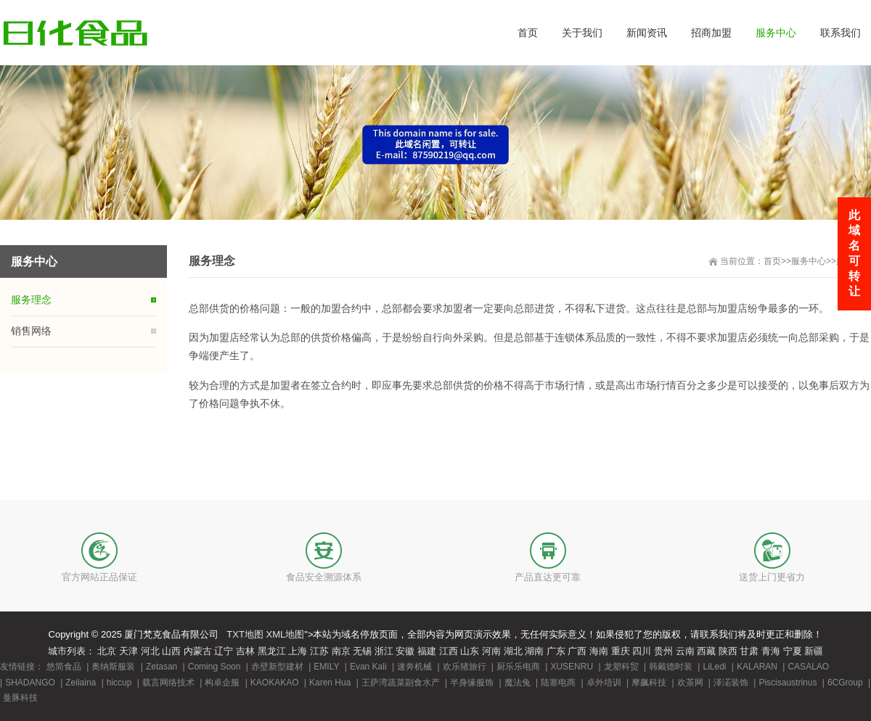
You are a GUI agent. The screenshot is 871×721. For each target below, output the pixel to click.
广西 (577, 651)
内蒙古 (198, 651)
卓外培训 (603, 682)
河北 (150, 651)
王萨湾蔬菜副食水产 (400, 682)
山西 (171, 651)
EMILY (326, 667)
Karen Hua (330, 682)
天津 (128, 651)
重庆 (620, 651)
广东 (556, 651)
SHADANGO (30, 682)
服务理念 (31, 299)
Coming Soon (214, 667)
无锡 (362, 651)
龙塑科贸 (621, 667)
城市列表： (71, 651)
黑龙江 (272, 651)
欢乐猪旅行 (464, 667)
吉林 (245, 651)
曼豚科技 (20, 698)
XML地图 (285, 634)
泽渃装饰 (730, 682)
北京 (106, 651)
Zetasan (161, 667)
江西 (448, 651)
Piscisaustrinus (787, 682)
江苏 (319, 651)
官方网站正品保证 (99, 577)
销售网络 (31, 331)
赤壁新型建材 (277, 667)
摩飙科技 (648, 682)
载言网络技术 (168, 682)
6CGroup (845, 682)
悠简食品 (63, 667)
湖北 (513, 651)
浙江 (384, 651)
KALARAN (757, 667)
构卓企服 (222, 682)
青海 (770, 651)
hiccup (119, 682)
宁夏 (792, 651)
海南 (598, 651)
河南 (491, 651)
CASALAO (808, 667)
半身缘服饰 (472, 682)
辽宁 (223, 651)
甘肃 (749, 651)
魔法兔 (517, 682)
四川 (641, 651)
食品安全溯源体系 (323, 577)
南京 (341, 651)
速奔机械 (414, 667)
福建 (426, 651)
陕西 (728, 651)
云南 (685, 651)
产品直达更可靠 (548, 577)
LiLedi (714, 667)
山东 (469, 651)
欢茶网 (690, 682)
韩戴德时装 (670, 667)
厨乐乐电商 (518, 667)
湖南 (534, 651)
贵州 (663, 651)
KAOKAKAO (274, 682)
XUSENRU (571, 667)
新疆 (813, 651)
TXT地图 (244, 634)
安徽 (405, 651)
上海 (297, 651)
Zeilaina (80, 682)
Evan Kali (368, 667)
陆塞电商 (558, 682)
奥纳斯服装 (113, 667)
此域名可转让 (854, 253)
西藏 (706, 651)
